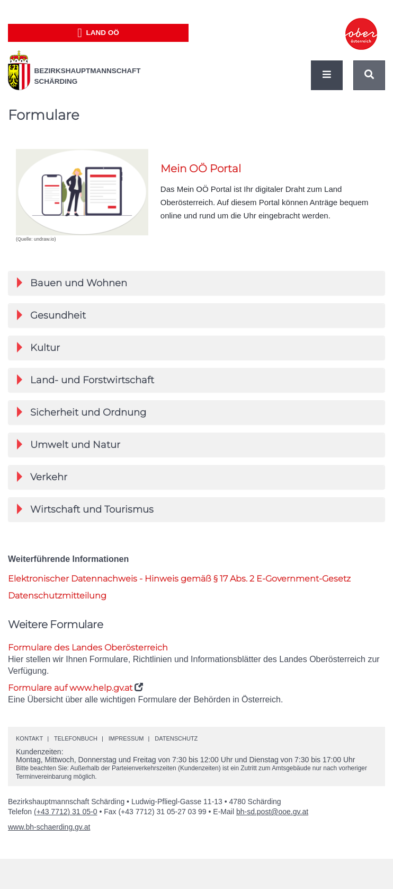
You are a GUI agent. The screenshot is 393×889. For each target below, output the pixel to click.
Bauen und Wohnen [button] (72, 283)
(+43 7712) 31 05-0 (65, 811)
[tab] (196, 283)
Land (98, 33)
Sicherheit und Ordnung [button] (81, 412)
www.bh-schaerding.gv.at (49, 827)
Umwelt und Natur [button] (68, 445)
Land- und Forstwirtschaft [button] (85, 380)
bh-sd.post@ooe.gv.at (272, 811)
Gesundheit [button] (51, 315)
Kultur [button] (38, 348)
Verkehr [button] (42, 477)
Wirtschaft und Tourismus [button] (85, 509)
